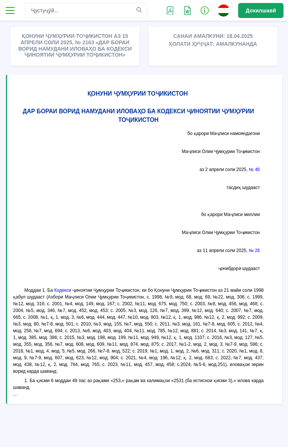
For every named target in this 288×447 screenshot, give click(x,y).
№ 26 (254, 250)
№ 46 (254, 169)
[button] (205, 10)
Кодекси (62, 290)
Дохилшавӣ (261, 11)
